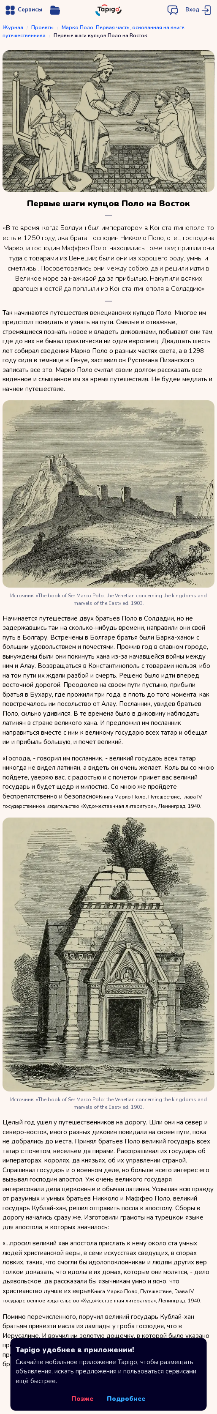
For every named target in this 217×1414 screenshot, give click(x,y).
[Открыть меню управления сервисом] (54, 10)
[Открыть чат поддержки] (172, 10)
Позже (82, 1399)
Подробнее (126, 1399)
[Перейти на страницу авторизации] (199, 10)
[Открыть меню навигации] (23, 10)
